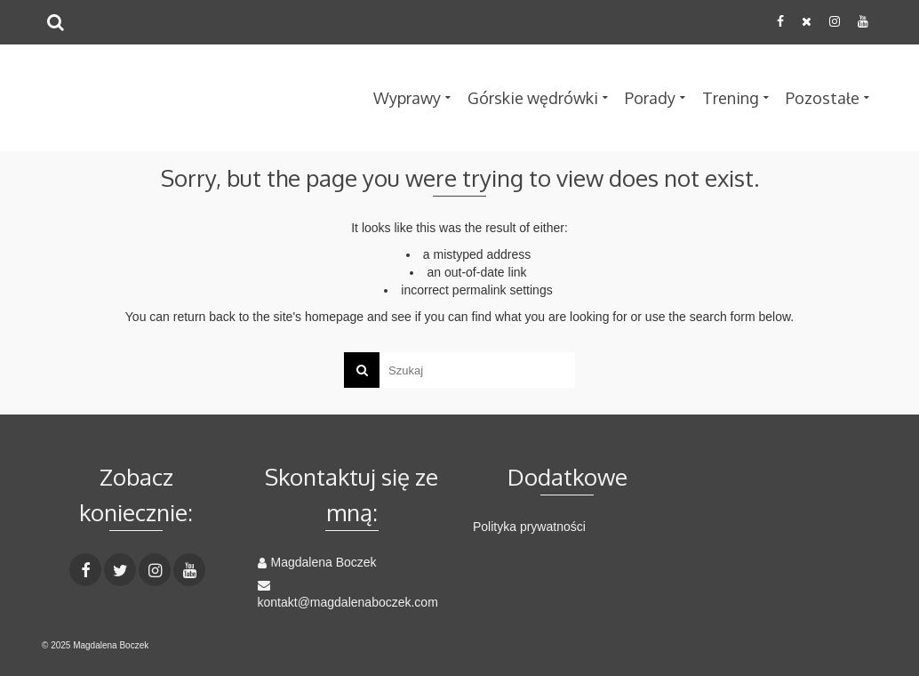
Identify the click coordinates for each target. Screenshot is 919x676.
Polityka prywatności (529, 526)
